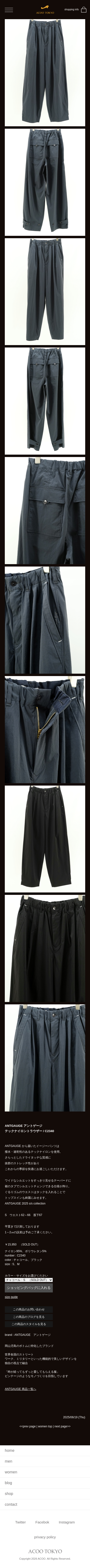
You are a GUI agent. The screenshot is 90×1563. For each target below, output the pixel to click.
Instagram (67, 1522)
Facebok (42, 1522)
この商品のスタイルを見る (29, 1324)
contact (11, 1504)
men (8, 1461)
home (9, 1450)
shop (9, 1494)
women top (45, 1426)
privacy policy (45, 1537)
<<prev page (27, 1426)
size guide (11, 1297)
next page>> (62, 1426)
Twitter (20, 1522)
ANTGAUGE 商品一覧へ (20, 1389)
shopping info (72, 9)
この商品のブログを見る (29, 1317)
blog (8, 1483)
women (11, 1472)
